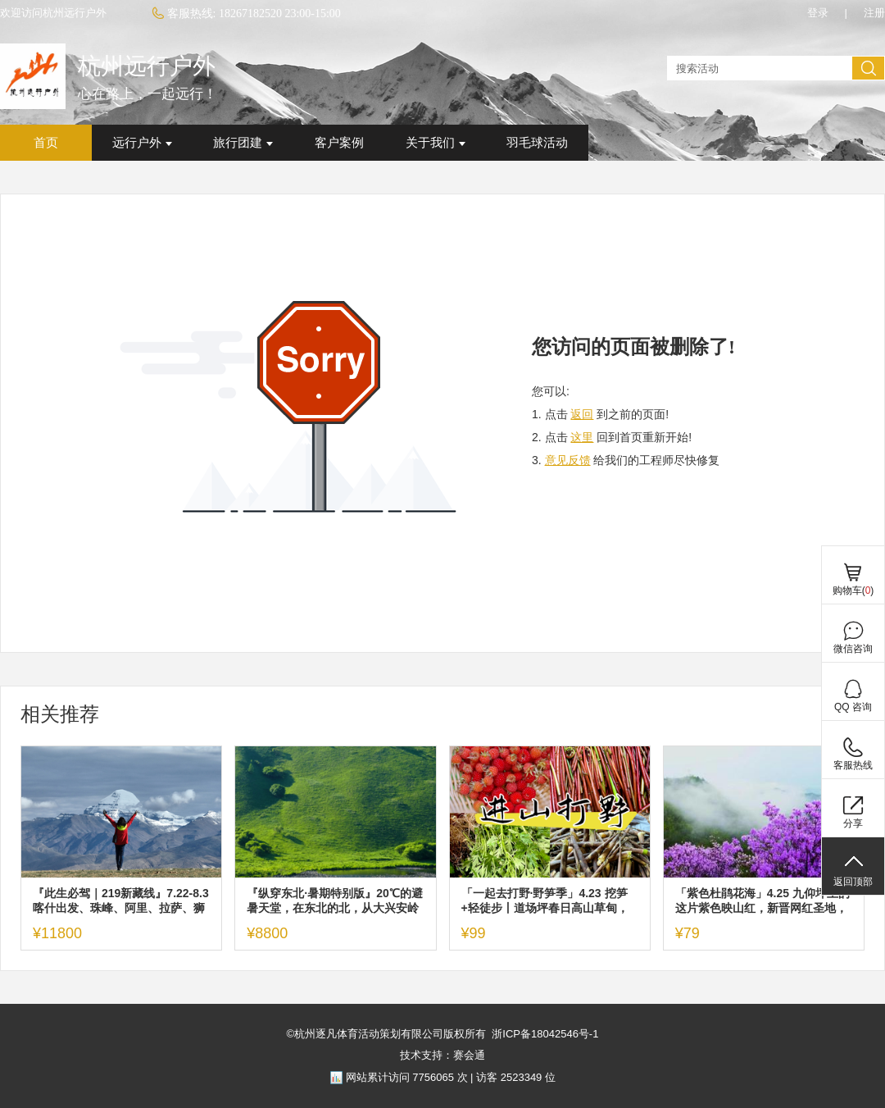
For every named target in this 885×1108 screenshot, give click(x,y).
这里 (581, 437)
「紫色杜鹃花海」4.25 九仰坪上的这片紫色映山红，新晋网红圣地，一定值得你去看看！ (762, 901)
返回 (581, 414)
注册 (874, 13)
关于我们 (435, 142)
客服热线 (853, 765)
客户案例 (339, 142)
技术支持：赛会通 (442, 1055)
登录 (817, 13)
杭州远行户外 (147, 66)
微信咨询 (853, 648)
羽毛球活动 (537, 142)
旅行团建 (243, 142)
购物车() (853, 590)
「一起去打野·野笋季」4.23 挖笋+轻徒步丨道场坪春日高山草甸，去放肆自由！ (545, 901)
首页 (46, 142)
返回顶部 (853, 881)
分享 (853, 823)
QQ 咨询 (853, 707)
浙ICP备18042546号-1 (545, 1034)
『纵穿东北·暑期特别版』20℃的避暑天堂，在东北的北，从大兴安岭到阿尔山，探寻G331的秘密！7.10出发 (335, 901)
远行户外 (142, 142)
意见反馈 (568, 460)
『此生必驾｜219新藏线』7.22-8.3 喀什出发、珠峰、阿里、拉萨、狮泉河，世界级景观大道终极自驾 (121, 901)
